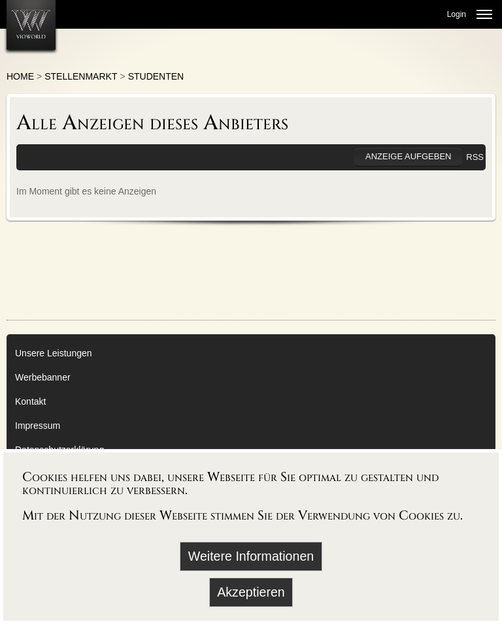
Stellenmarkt (80, 76)
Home (20, 76)
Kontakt (30, 401)
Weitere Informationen (251, 556)
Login (456, 14)
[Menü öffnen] (484, 14)
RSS (475, 157)
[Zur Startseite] (31, 25)
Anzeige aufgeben (408, 156)
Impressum (37, 425)
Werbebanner (43, 377)
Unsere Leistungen (53, 353)
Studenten (156, 76)
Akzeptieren (250, 592)
